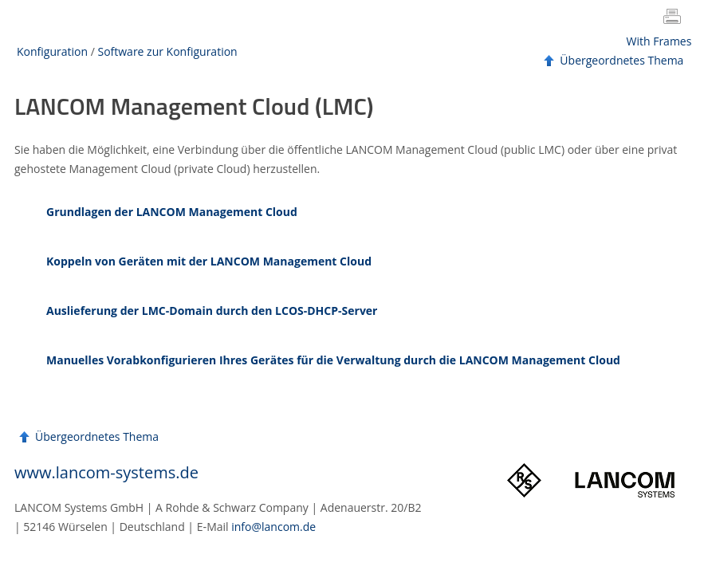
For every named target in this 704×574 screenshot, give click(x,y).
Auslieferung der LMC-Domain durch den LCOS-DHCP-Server (211, 310)
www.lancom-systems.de (106, 472)
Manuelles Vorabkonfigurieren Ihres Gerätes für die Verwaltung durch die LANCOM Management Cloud (333, 360)
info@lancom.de (273, 526)
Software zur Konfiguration (167, 51)
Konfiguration (52, 51)
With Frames (659, 41)
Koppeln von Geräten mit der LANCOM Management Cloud (209, 261)
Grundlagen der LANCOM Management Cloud (171, 211)
